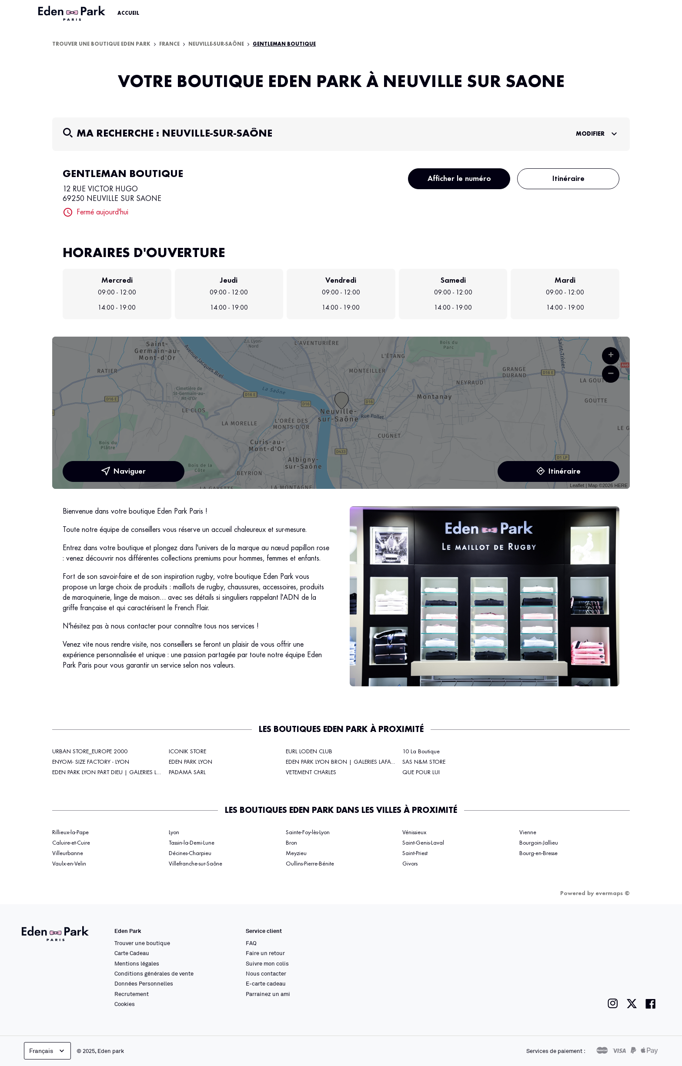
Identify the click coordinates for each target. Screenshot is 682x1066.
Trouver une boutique (142, 942)
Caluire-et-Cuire (71, 843)
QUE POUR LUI (421, 772)
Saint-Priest (415, 853)
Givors (410, 864)
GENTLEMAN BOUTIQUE (284, 44)
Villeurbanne (67, 853)
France (169, 44)
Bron (291, 843)
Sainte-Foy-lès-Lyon (308, 832)
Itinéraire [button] (568, 179)
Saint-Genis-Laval (423, 843)
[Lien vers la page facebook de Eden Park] (650, 1003)
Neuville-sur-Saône (216, 44)
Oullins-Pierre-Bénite (310, 864)
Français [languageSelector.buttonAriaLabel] (47, 1050)
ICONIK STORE (187, 752)
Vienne (527, 832)
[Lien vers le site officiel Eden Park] (72, 13)
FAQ (251, 942)
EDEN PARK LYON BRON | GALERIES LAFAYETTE (345, 762)
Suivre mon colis (267, 963)
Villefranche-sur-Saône (195, 864)
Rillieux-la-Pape (70, 832)
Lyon (174, 832)
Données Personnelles (143, 983)
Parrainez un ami (268, 993)
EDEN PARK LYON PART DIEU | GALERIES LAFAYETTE (116, 772)
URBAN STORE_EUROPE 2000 (89, 752)
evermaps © (612, 893)
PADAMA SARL (187, 772)
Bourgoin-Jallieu (538, 843)
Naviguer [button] (123, 471)
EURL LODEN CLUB (309, 752)
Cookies (124, 1003)
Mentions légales (136, 963)
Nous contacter (266, 973)
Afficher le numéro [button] (459, 179)
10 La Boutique (421, 752)
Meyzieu (296, 853)
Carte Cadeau (131, 952)
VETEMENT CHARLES (311, 772)
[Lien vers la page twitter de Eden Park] (632, 1003)
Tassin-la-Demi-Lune (191, 843)
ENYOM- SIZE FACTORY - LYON (90, 762)
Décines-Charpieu (190, 853)
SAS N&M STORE (423, 762)
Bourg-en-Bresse (538, 853)
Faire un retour (265, 952)
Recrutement (131, 993)
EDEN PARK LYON (190, 762)
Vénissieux (414, 832)
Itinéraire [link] (558, 471)
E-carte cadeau (266, 983)
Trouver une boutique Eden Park (101, 44)
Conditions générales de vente (154, 973)
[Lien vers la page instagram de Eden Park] (613, 1003)
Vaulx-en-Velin (69, 864)
